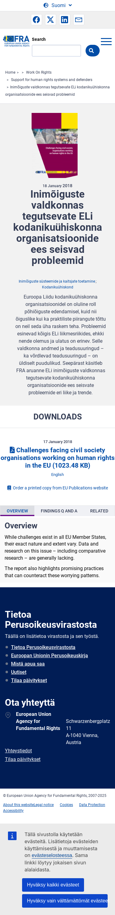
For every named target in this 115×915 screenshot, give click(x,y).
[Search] (56, 50)
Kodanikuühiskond (57, 287)
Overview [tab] (17, 510)
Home (10, 72)
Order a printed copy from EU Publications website (57, 487)
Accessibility (13, 811)
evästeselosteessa (52, 855)
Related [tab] (99, 510)
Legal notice (44, 805)
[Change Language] (57, 5)
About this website (18, 805)
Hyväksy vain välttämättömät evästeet (67, 900)
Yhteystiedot (18, 751)
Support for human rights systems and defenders (51, 80)
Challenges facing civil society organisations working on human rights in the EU (58, 457)
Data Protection (92, 805)
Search (39, 39)
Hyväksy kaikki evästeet (53, 884)
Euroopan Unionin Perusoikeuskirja (49, 655)
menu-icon (106, 41)
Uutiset (18, 672)
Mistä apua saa (28, 664)
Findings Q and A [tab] (59, 510)
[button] (36, 19)
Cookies (66, 805)
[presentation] (17, 511)
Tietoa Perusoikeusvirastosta (43, 647)
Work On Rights (39, 72)
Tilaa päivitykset (29, 680)
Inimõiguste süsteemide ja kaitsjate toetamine (57, 281)
